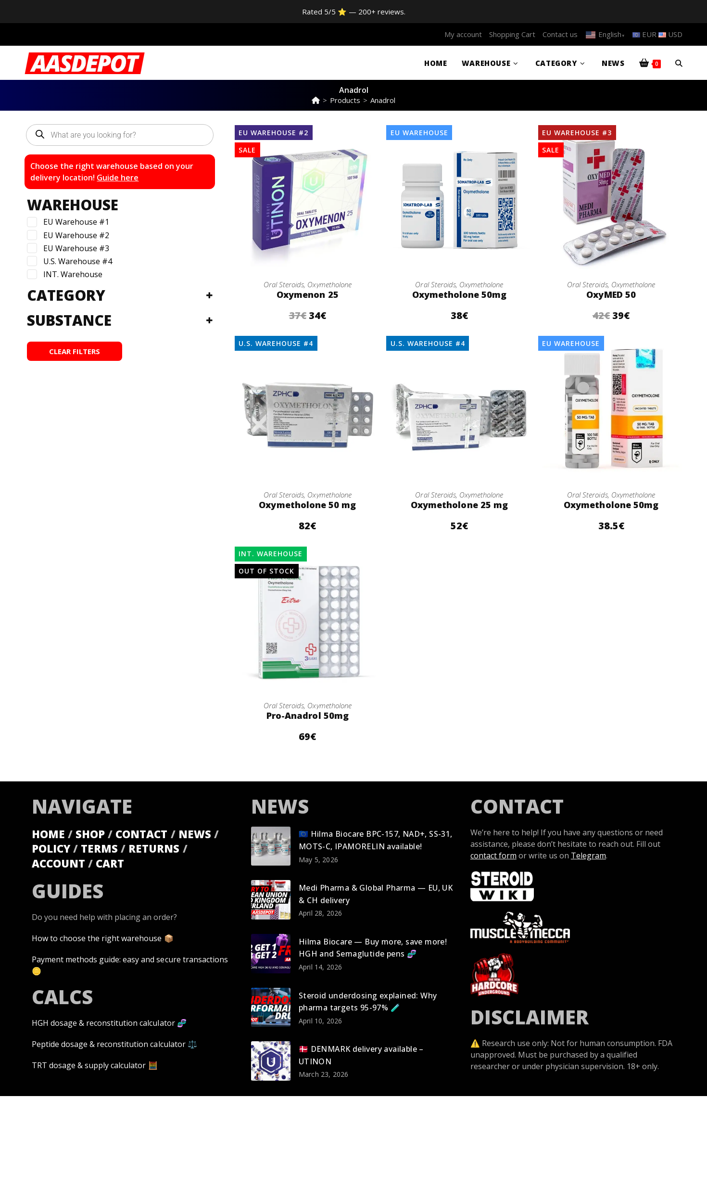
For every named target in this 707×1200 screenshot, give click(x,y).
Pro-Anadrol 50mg (307, 715)
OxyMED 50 (611, 294)
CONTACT (141, 833)
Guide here (118, 177)
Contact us (560, 34)
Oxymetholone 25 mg (459, 505)
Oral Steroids (284, 284)
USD (670, 34)
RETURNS (153, 848)
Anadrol (382, 100)
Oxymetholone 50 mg (307, 505)
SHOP (90, 833)
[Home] (316, 100)
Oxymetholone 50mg (459, 294)
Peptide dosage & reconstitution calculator (108, 1044)
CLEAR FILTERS (74, 351)
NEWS (194, 833)
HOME (48, 833)
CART (110, 863)
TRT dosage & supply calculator (89, 1065)
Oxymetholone (329, 284)
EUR (644, 34)
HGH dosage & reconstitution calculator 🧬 (109, 1023)
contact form (493, 855)
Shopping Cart (512, 34)
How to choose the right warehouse (97, 938)
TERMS (99, 848)
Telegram (588, 855)
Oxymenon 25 (307, 294)
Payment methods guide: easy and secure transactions (129, 959)
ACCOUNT (58, 863)
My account (463, 34)
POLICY (51, 848)
